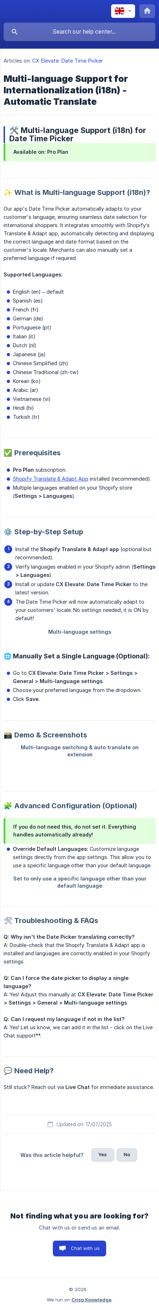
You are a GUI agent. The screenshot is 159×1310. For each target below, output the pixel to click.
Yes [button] (102, 1154)
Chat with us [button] (85, 1248)
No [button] (127, 1154)
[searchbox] (79, 32)
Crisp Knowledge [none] (91, 1299)
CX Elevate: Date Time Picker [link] (67, 61)
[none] (123, 11)
